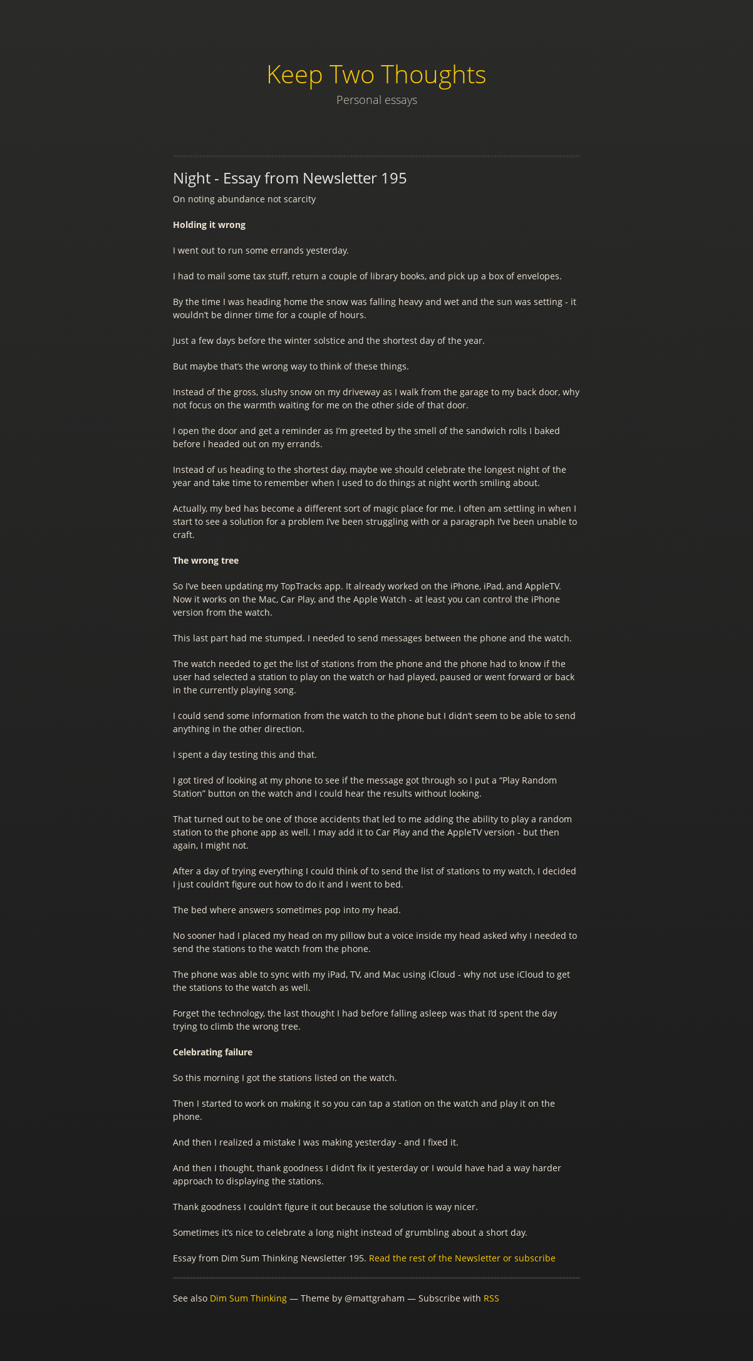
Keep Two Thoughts (376, 73)
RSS (491, 1298)
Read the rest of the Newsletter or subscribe (462, 1258)
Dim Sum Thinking (248, 1298)
